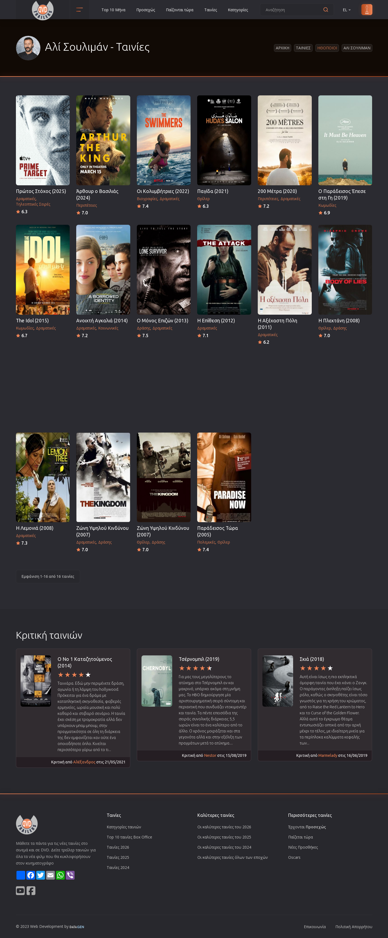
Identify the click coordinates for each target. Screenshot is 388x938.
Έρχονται (307, 826)
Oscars (294, 857)
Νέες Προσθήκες (303, 847)
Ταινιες (303, 47)
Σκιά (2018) (312, 659)
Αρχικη (282, 47)
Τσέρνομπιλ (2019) (199, 659)
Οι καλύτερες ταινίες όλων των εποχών (232, 857)
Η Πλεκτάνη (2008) (339, 320)
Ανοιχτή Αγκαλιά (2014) (102, 320)
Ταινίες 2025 (118, 857)
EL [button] (347, 9)
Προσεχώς (145, 9)
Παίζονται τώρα (179, 9)
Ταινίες (210, 9)
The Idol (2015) (32, 320)
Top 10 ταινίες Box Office (129, 837)
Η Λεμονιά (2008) (34, 528)
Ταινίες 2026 (118, 847)
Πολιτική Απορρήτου (353, 926)
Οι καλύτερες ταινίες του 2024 (224, 847)
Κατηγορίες (238, 9)
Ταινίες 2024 (118, 867)
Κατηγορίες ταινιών (124, 826)
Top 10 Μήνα (113, 9)
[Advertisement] (194, 387)
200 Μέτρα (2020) (277, 191)
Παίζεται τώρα (300, 837)
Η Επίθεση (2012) (216, 320)
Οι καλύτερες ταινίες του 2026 (224, 826)
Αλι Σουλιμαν (357, 47)
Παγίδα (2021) (212, 191)
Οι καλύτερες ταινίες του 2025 (224, 837)
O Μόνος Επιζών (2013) (162, 320)
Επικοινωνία (315, 926)
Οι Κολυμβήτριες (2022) (163, 191)
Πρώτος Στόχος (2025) (41, 191)
